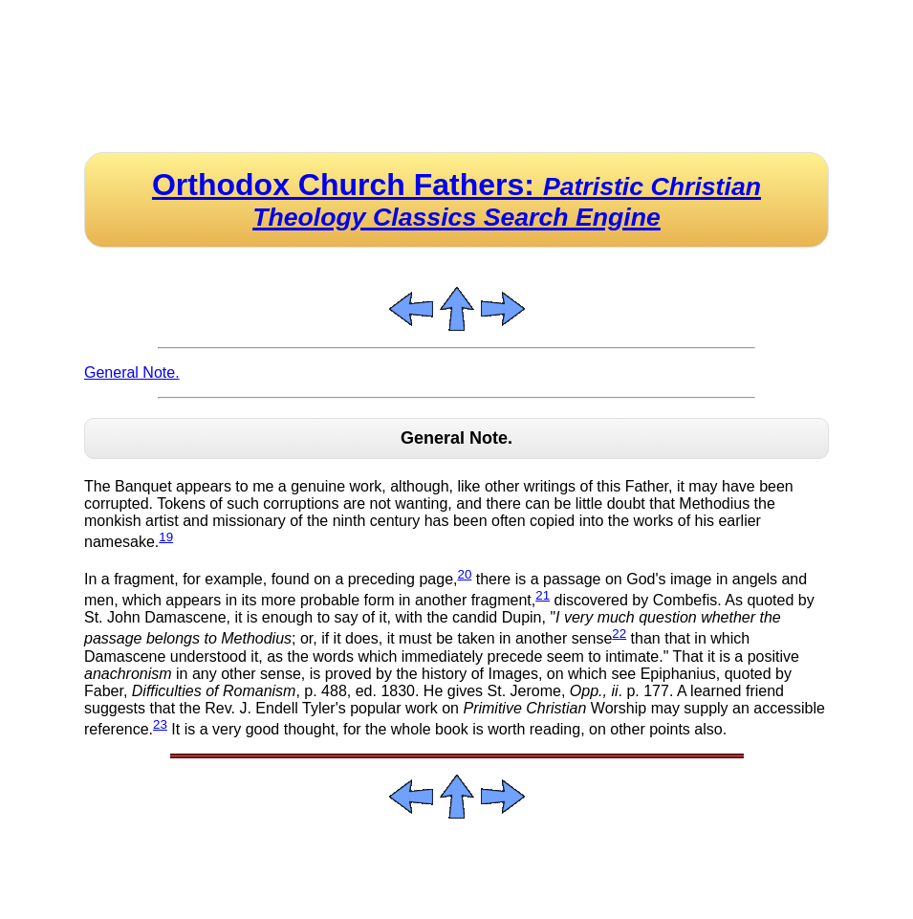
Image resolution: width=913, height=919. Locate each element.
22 (619, 633)
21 (542, 595)
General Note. (132, 372)
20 (464, 574)
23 (160, 724)
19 (166, 537)
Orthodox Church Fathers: (456, 199)
